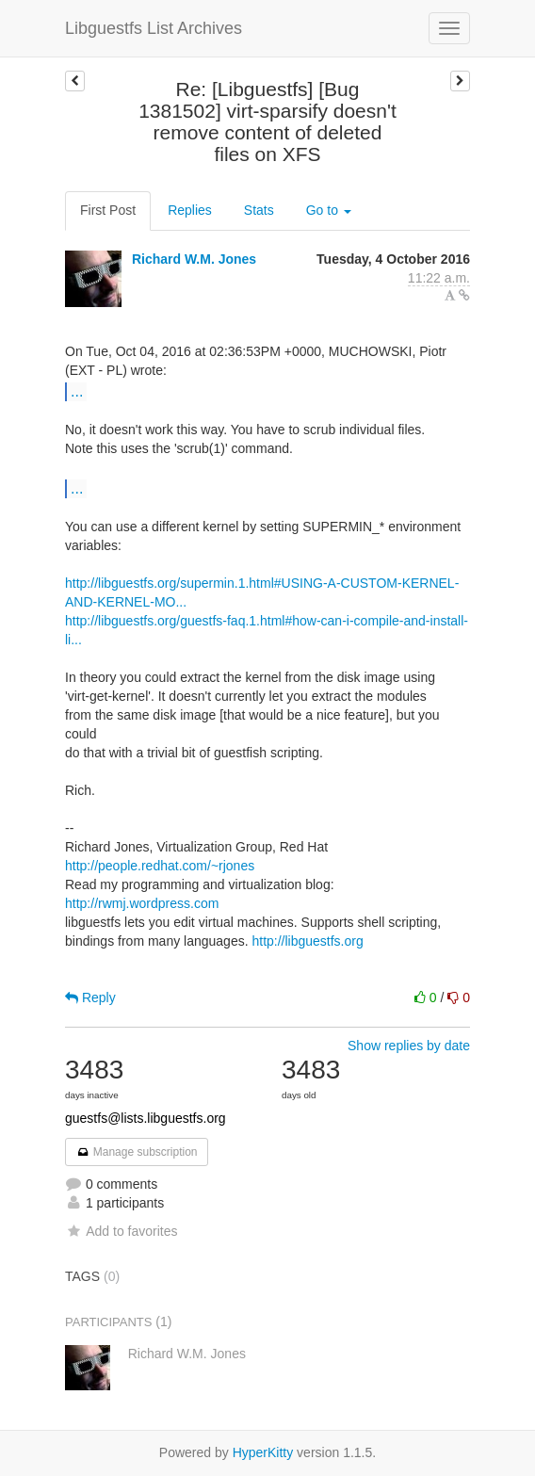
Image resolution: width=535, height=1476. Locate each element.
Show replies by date (409, 1045)
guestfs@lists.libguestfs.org (145, 1118)
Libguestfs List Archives (153, 28)
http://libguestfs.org (307, 941)
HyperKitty (263, 1452)
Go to (328, 210)
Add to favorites (121, 1231)
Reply (90, 997)
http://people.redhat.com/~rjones (159, 865)
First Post (108, 210)
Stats (259, 210)
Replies (190, 210)
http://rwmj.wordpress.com (142, 903)
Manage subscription (136, 1152)
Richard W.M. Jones (194, 259)
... (77, 390)
